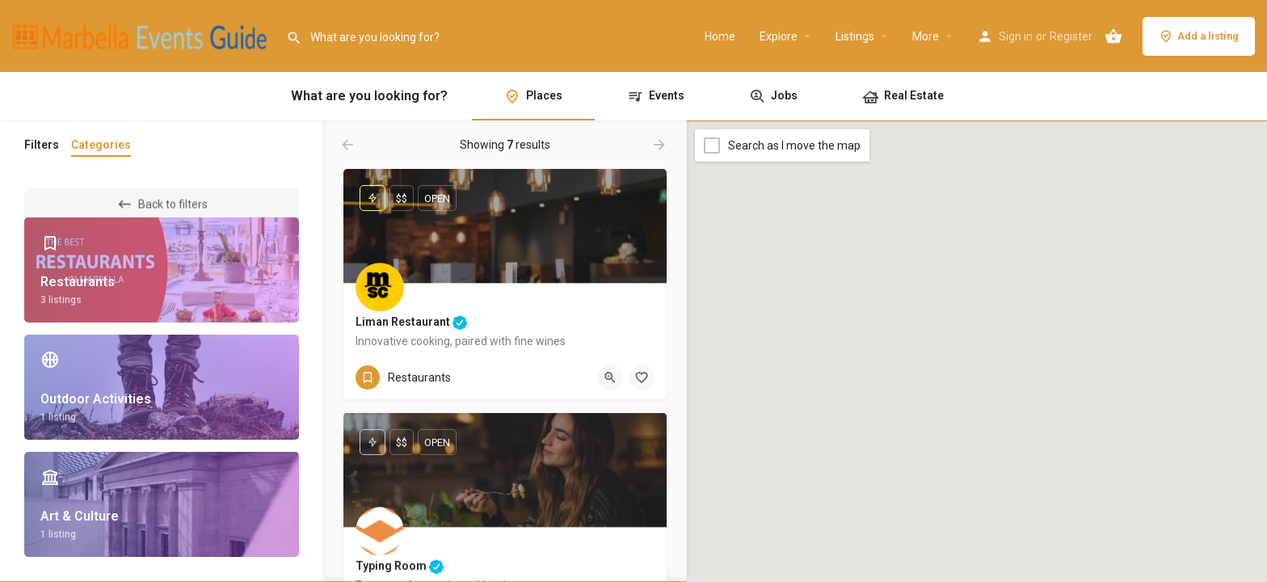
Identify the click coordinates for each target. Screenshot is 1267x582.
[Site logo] (143, 34)
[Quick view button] (610, 377)
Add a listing (1199, 36)
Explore (779, 36)
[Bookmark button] (642, 377)
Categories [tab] (101, 144)
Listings (855, 36)
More (925, 36)
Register (1071, 36)
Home (720, 36)
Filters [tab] (41, 144)
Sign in (1016, 36)
